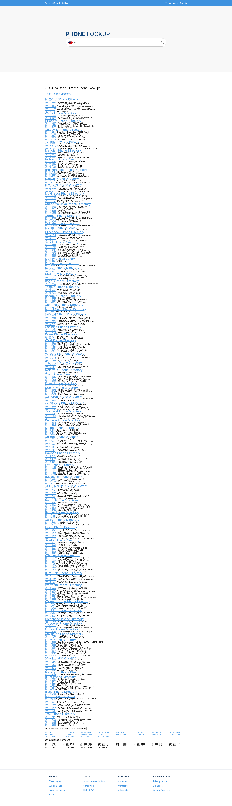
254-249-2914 (50, 736)
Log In (175, 3)
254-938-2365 (50, 719)
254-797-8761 (50, 603)
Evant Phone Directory (61, 383)
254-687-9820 (50, 127)
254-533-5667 (50, 434)
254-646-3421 (50, 276)
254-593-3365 (50, 479)
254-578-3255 (50, 457)
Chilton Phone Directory (62, 436)
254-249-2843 (68, 736)
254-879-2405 (50, 393)
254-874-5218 (50, 688)
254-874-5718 (50, 682)
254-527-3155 (50, 270)
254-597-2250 (50, 492)
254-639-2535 (50, 522)
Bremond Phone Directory (63, 184)
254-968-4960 (51, 577)
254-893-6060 (50, 425)
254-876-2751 (50, 709)
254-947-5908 (50, 255)
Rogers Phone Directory (62, 281)
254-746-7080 (50, 190)
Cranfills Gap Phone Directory (66, 485)
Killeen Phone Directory (61, 98)
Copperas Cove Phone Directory (68, 204)
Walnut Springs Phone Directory (67, 601)
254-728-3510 (50, 575)
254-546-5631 (50, 443)
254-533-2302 (50, 430)
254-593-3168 (50, 483)
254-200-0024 (50, 107)
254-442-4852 (50, 376)
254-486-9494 (51, 418)
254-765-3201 (50, 593)
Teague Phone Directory (62, 287)
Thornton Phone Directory (63, 362)
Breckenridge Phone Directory (66, 170)
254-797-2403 (50, 608)
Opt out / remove (161, 790)
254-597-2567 (50, 495)
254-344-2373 (50, 332)
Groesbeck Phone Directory (64, 232)
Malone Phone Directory (62, 428)
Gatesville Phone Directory (63, 130)
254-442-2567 (50, 378)
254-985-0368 (50, 675)
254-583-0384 (50, 301)
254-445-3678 (50, 390)
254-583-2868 (50, 298)
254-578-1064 (50, 462)
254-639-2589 (50, 525)
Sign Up (183, 3)
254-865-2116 (50, 132)
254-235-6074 (50, 627)
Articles (168, 3)
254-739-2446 (50, 292)
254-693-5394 (50, 550)
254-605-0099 (50, 400)
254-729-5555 (50, 239)
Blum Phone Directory (60, 677)
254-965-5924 (50, 316)
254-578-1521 (50, 460)
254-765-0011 (50, 597)
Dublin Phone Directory (61, 388)
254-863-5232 (50, 664)
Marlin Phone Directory (61, 227)
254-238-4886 (86, 734)
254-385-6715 (50, 366)
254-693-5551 (50, 543)
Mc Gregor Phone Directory (64, 193)
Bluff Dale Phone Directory (63, 573)
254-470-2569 (50, 139)
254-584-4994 (50, 470)
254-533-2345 (50, 311)
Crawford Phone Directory (63, 411)
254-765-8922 (50, 591)
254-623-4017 (50, 516)
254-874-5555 (50, 685)
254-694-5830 (50, 568)
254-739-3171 (50, 289)
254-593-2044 (50, 480)
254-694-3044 (50, 559)
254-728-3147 (50, 325)
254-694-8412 (50, 557)
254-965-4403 (50, 320)
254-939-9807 (50, 503)
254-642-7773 (50, 285)
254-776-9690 (50, 117)
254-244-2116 (103, 734)
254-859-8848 (50, 652)
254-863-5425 (50, 661)
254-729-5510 (50, 237)
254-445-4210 (50, 391)
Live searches (55, 786)
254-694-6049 (51, 571)
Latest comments (57, 790)
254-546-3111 (50, 451)
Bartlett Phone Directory (62, 267)
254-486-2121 (50, 414)
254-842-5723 (50, 621)
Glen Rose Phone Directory (64, 304)
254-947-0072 (50, 252)
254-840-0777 (50, 197)
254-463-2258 (50, 405)
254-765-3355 (50, 590)
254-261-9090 (85, 736)
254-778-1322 (50, 145)
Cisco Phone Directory (60, 374)
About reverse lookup (94, 781)
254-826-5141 (50, 345)
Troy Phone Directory (60, 714)
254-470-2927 (50, 225)
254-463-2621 (50, 409)
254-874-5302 (50, 679)
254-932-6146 (50, 360)
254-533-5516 (50, 163)
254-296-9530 (50, 504)
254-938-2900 (50, 725)
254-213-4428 (50, 105)
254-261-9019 (103, 736)
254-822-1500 (50, 615)
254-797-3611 (50, 307)
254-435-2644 (50, 156)
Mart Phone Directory (60, 696)
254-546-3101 (50, 445)
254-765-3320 (50, 589)
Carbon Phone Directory (62, 519)
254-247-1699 (174, 734)
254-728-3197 (50, 581)
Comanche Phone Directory (64, 619)
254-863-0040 (50, 669)
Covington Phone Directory (64, 634)
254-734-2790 (50, 218)
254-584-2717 (50, 471)
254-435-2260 (50, 153)
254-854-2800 (50, 637)
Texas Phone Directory (58, 93)
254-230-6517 (139, 732)
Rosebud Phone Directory (63, 296)
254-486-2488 (50, 417)
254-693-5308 (50, 547)
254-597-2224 (50, 491)
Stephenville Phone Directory (65, 313)
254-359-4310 (50, 338)
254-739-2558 (50, 293)
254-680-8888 (51, 104)
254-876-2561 (50, 701)
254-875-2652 (50, 698)
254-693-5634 (50, 553)
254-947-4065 (50, 246)
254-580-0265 (50, 123)
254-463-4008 (50, 406)
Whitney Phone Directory (62, 555)
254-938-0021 (50, 722)
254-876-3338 (50, 700)
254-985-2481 (50, 474)
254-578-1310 (50, 455)
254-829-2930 (50, 612)
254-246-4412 (139, 734)
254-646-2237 (50, 277)
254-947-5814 (50, 249)
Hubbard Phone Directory (63, 159)
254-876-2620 (50, 710)
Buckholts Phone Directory (64, 476)
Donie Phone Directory (61, 334)
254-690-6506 (50, 108)
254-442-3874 (50, 379)
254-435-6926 (50, 157)
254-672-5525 (50, 181)
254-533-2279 (50, 431)
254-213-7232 (50, 732)
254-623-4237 (50, 517)
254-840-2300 (50, 199)
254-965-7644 (50, 319)
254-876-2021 (50, 703)
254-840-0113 (50, 200)
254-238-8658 (50, 210)
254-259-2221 (50, 261)
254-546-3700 (50, 449)
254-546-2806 (50, 655)
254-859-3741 (50, 654)
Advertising (123, 790)
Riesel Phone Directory (61, 691)
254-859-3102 (50, 646)
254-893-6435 (50, 422)
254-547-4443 (50, 213)
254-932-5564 (50, 357)
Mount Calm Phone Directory (65, 309)
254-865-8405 (50, 136)
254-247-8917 (157, 734)
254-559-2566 (50, 173)
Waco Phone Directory (61, 113)
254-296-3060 (50, 116)
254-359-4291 (50, 336)
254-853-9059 (50, 645)
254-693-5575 (50, 548)
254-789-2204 (50, 234)
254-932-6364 (50, 359)
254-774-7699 (50, 508)
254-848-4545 (50, 415)
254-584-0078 (50, 467)
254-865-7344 (50, 135)
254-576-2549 (50, 167)
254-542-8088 (50, 206)
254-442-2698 (50, 381)
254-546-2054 (50, 440)
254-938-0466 (50, 723)
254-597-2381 (50, 497)
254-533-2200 (50, 164)
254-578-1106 (50, 461)
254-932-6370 (50, 356)
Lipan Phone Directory (60, 273)
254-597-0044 (50, 154)
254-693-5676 (50, 551)
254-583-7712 (50, 302)
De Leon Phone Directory (63, 420)
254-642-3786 (50, 283)
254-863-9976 (50, 663)
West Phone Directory (60, 340)
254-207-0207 (50, 147)
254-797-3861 (50, 606)
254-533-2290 (50, 166)
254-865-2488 (50, 133)
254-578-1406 (50, 458)
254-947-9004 (50, 256)
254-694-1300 (50, 566)
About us (122, 781)
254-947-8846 (50, 507)
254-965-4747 (50, 323)
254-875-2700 (50, 694)
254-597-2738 (50, 498)
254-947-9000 (50, 245)
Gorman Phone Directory (62, 216)
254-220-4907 (68, 732)
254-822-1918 (50, 617)
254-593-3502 (50, 482)
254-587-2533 (50, 265)
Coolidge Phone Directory (63, 327)
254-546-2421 (50, 448)
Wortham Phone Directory (63, 585)
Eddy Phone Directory (60, 640)
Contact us (123, 786)
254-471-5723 (50, 385)
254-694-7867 (50, 565)
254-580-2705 (50, 126)
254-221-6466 (103, 732)
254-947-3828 (50, 253)
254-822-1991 (50, 614)
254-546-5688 (50, 642)
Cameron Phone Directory (63, 396)
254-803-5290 (50, 230)
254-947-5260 (50, 250)
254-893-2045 (50, 424)
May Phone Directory (60, 259)
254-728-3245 (50, 578)
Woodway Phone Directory (64, 623)
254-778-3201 (50, 148)
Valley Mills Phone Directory (64, 353)
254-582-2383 (50, 124)
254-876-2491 (50, 707)
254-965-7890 (50, 322)
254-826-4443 (50, 348)
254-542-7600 (50, 212)
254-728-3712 (50, 583)
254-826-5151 (50, 342)
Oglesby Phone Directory (62, 223)
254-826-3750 (50, 344)
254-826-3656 (50, 351)
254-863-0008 (50, 666)
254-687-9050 (50, 529)
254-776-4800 (50, 119)
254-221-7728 (85, 732)
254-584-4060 (50, 468)
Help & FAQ (89, 790)
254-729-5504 (50, 236)
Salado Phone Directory (61, 242)
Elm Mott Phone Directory (63, 610)
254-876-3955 (50, 706)
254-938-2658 (50, 720)
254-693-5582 (50, 546)
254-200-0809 (50, 102)
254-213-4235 (50, 111)
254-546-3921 (50, 439)
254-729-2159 (50, 240)
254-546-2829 (50, 442)
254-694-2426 (50, 569)
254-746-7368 (50, 191)
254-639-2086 (50, 523)
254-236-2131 (50, 734)
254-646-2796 (50, 279)
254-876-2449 (50, 712)
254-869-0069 (51, 399)
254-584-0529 (50, 473)
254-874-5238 (50, 686)
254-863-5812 (50, 670)
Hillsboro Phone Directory (63, 121)
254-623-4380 (50, 514)
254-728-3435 (50, 580)
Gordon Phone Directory (62, 540)
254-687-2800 (50, 538)
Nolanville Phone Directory (64, 370)
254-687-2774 (50, 532)
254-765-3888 (50, 587)
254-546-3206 (50, 446)
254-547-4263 (50, 207)
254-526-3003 (50, 101)
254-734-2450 (50, 221)
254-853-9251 (50, 643)
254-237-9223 (68, 734)
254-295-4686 (50, 505)
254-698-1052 (50, 372)
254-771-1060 (50, 144)
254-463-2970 (50, 408)
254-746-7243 (50, 188)
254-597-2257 (50, 494)
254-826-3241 (50, 350)
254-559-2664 (50, 175)
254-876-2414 (50, 704)
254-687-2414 (50, 531)
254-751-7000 (50, 626)
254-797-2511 (50, 605)
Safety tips (88, 786)
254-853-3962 (50, 632)
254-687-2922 (50, 534)
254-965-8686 (50, 317)
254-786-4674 (50, 329)
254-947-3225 (50, 248)
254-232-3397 (157, 732)
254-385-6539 (50, 365)
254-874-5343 (50, 683)
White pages (55, 781)
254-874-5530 (50, 562)
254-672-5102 (50, 182)
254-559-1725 (50, 176)
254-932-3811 (50, 209)
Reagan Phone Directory (62, 263)
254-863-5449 (50, 660)
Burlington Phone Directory (64, 672)
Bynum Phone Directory (62, 512)
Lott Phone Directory (59, 465)
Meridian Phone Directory (63, 150)
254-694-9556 (50, 560)
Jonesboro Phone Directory (64, 402)
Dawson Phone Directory (62, 453)
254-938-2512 (50, 718)
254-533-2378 (50, 433)
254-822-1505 (50, 667)
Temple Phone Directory (62, 141)
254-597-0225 (50, 488)
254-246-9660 (121, 734)
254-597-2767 (50, 489)
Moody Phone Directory (62, 629)
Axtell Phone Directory (61, 657)
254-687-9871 (50, 535)
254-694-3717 (50, 563)
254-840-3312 (50, 202)
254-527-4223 (50, 271)
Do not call (158, 786)
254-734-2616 (50, 219)
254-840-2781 (50, 196)
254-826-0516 (50, 347)
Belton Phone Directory (61, 500)
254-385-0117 (50, 368)
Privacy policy (160, 781)
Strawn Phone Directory (62, 178)
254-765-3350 (50, 594)
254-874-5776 (50, 689)
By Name (66, 3)
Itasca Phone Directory (61, 527)
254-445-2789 (50, 394)
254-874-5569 (50, 680)
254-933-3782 (50, 510)
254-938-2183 (50, 716)
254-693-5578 (50, 544)
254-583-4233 (50, 299)
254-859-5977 (50, 651)
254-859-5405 (50, 649)
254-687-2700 (50, 537)
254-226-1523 (121, 732)
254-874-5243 (50, 636)
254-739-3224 (50, 291)
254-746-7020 (50, 187)
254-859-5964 (50, 648)
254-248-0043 (50, 138)
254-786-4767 (50, 331)
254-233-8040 (174, 732)
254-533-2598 (50, 162)
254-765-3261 (50, 596)
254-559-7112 (50, 172)
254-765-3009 (50, 599)
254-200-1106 (50, 110)
